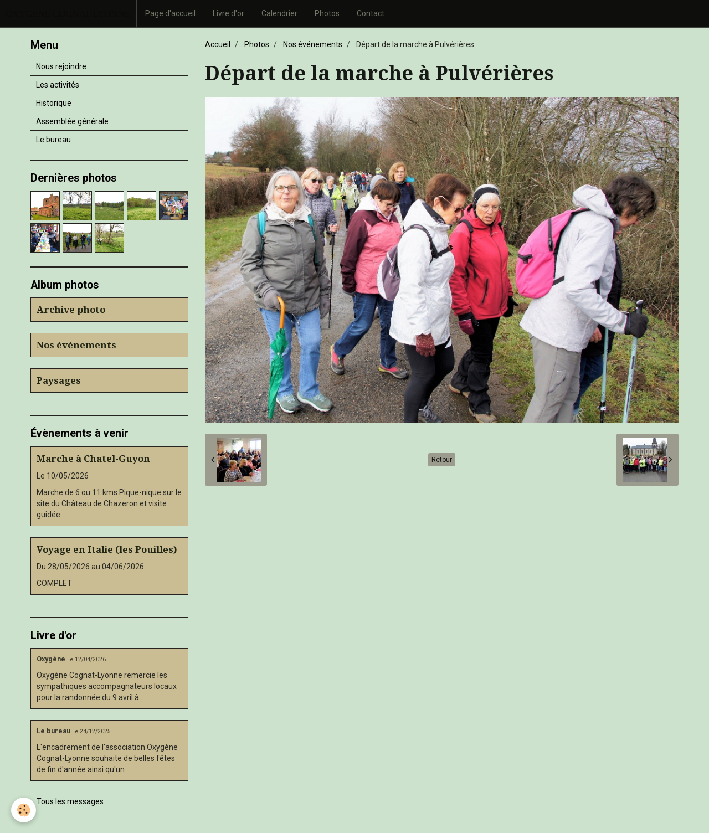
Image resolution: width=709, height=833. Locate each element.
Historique (53, 103)
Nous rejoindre (61, 66)
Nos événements (312, 44)
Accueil (217, 44)
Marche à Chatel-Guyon (93, 458)
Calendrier (279, 13)
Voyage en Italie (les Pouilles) (107, 549)
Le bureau (53, 139)
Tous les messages (70, 801)
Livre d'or (228, 13)
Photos (327, 13)
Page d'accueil (170, 13)
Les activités (57, 84)
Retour (441, 460)
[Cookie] (23, 810)
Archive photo (71, 309)
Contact (370, 13)
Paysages (59, 380)
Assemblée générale (72, 121)
